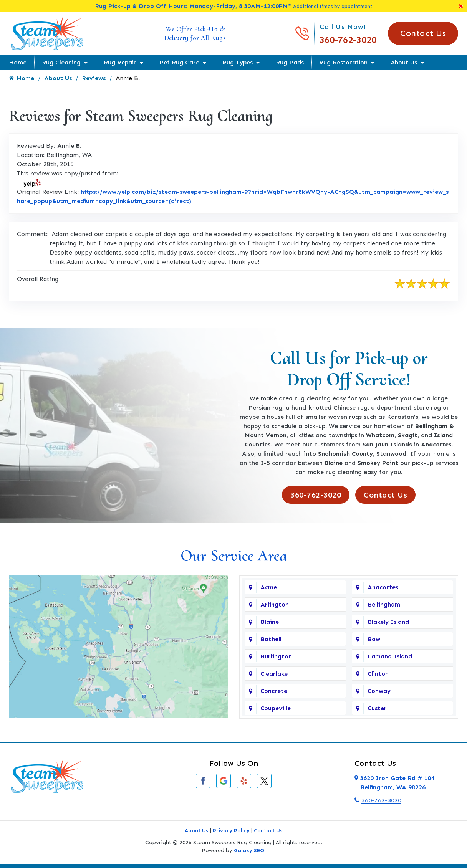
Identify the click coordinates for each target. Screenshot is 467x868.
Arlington (274, 604)
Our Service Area (234, 555)
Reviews (94, 78)
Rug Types (237, 62)
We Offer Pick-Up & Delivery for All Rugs (195, 33)
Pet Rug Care (179, 62)
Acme (268, 587)
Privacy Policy (231, 830)
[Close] (461, 6)
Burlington (276, 656)
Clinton (378, 673)
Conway (379, 690)
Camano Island (390, 656)
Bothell (271, 639)
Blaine (269, 621)
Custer (377, 708)
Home (17, 62)
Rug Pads (290, 62)
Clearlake (274, 673)
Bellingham (384, 604)
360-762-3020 (348, 39)
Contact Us (423, 33)
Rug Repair (120, 62)
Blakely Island (388, 621)
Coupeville (275, 708)
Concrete (273, 690)
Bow (374, 639)
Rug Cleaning (61, 62)
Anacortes (383, 587)
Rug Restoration (343, 62)
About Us (404, 62)
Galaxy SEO (249, 850)
